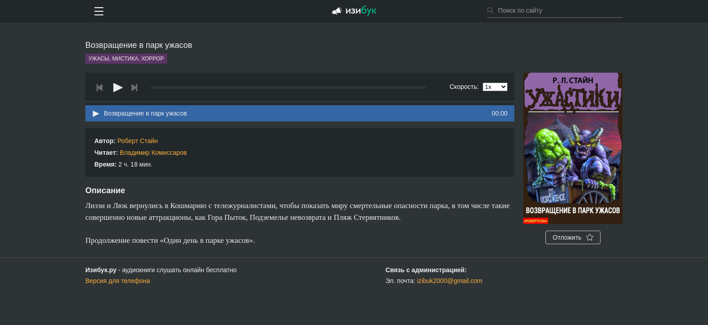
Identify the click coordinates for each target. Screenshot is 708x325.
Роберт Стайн (137, 140)
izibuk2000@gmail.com (450, 280)
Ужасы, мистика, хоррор (126, 59)
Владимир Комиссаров (153, 152)
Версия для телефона (117, 280)
